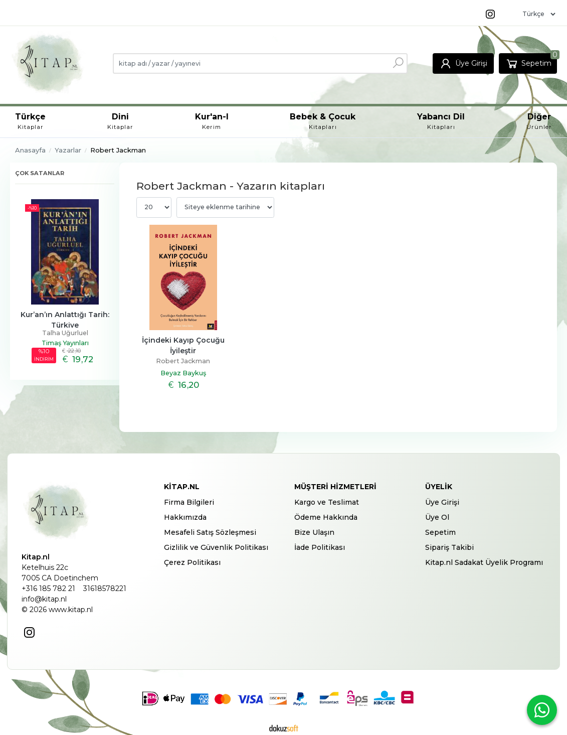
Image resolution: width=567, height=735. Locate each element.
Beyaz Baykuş (183, 373)
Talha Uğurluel (65, 333)
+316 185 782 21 (48, 588)
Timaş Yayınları (65, 343)
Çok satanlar (39, 173)
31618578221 (104, 588)
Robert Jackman (183, 361)
